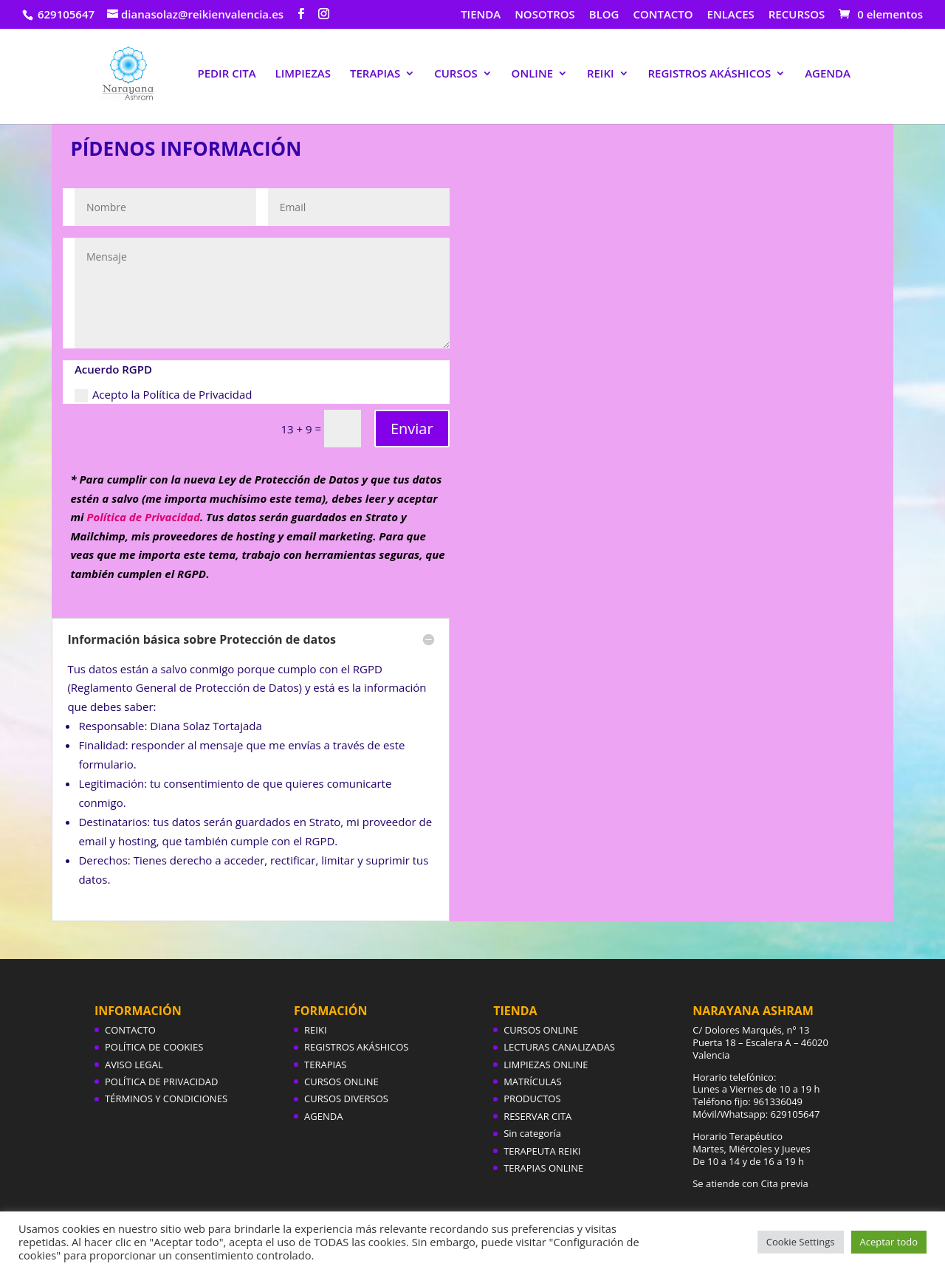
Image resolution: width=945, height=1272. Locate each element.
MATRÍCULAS (533, 1081)
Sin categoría (532, 1133)
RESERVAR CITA (537, 1116)
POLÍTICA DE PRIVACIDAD (161, 1081)
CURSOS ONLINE (341, 1081)
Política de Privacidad (143, 516)
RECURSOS (797, 15)
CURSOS (456, 74)
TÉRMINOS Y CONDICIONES (166, 1098)
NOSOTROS (545, 15)
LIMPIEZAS (303, 74)
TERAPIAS (375, 74)
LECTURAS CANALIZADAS (559, 1046)
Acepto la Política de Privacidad (163, 394)
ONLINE (532, 74)
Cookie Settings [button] (800, 1241)
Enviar (412, 429)
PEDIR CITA (226, 74)
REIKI (600, 74)
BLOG (604, 15)
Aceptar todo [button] (889, 1241)
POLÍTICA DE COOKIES (154, 1046)
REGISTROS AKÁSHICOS (710, 74)
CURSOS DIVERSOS (346, 1098)
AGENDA (827, 74)
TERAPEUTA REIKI (542, 1151)
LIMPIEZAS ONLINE (546, 1064)
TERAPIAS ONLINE (543, 1168)
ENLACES (731, 15)
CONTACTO (663, 15)
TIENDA (481, 15)
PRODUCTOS (532, 1098)
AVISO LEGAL (134, 1064)
